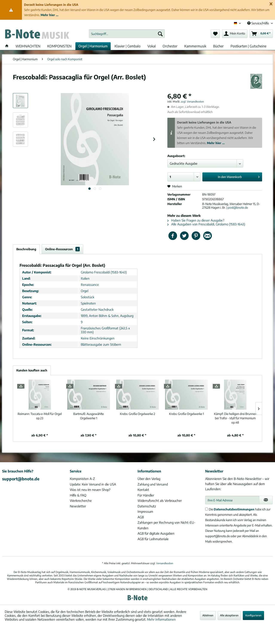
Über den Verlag (149, 479)
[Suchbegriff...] (127, 33)
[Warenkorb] (261, 33)
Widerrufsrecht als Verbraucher (160, 500)
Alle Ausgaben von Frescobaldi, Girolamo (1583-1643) (206, 224)
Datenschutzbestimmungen (234, 509)
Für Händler (146, 495)
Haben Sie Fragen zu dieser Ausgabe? (195, 220)
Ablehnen (207, 615)
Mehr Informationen (161, 619)
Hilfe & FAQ (78, 495)
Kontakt (143, 490)
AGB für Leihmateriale (153, 539)
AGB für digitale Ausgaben (156, 533)
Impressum (145, 511)
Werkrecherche (81, 500)
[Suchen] (160, 33)
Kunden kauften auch (31, 370)
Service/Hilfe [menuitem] (258, 23)
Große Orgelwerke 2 (137, 414)
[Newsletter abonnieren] (266, 500)
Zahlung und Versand (153, 484)
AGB (141, 517)
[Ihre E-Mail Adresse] (232, 500)
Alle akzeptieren (229, 615)
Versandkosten (164, 563)
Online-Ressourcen (62, 249)
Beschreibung (26, 249)
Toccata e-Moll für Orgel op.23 (40, 416)
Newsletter (78, 506)
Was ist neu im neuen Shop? (90, 490)
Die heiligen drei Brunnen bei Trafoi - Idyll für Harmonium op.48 (235, 418)
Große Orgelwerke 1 (186, 414)
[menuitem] (127, 33)
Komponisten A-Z (82, 479)
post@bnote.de (238, 207)
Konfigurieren (253, 615)
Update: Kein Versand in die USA (93, 484)
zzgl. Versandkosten (192, 101)
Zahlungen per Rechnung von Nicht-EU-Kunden (166, 525)
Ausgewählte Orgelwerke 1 (88, 416)
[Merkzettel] (215, 33)
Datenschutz (147, 506)
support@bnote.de (21, 478)
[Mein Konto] (235, 33)
